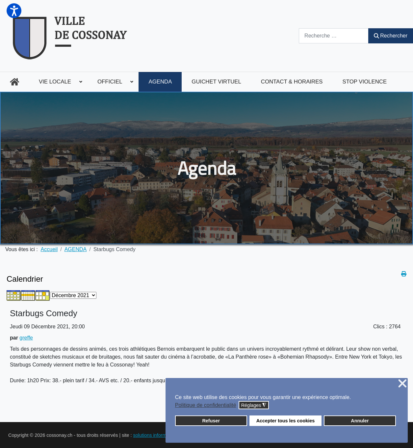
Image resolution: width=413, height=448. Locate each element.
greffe (26, 338)
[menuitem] (14, 82)
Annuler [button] (360, 420)
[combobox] (334, 35)
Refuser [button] (211, 420)
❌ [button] (402, 384)
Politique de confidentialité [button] (205, 405)
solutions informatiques (157, 435)
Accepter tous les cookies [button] (285, 420)
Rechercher (390, 35)
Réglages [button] (254, 405)
